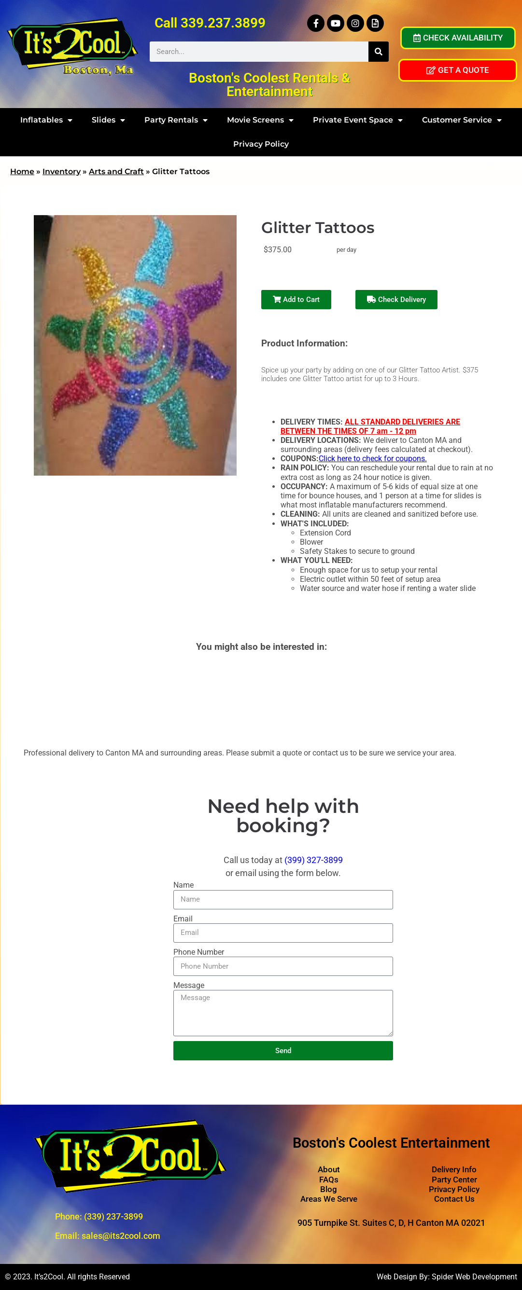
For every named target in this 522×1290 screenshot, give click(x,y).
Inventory (61, 171)
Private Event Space (358, 120)
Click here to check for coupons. (373, 458)
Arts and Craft (116, 171)
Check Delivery (396, 299)
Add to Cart (296, 299)
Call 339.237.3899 (210, 23)
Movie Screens (260, 120)
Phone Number (198, 952)
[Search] (378, 51)
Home (22, 171)
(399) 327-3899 (313, 860)
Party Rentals (176, 120)
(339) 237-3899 (113, 1216)
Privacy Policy (261, 144)
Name (183, 885)
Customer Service (462, 120)
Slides (108, 120)
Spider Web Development (474, 1276)
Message (188, 985)
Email (183, 918)
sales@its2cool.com (121, 1236)
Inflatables (46, 120)
